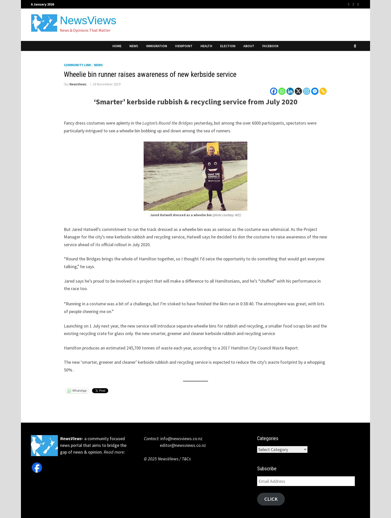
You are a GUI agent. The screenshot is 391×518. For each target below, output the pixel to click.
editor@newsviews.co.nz (175, 445)
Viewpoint (184, 46)
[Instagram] (306, 91)
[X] (298, 91)
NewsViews (88, 20)
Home (116, 46)
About (248, 46)
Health (206, 46)
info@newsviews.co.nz (180, 438)
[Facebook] (273, 91)
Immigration (156, 46)
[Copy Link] (323, 91)
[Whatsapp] (282, 91)
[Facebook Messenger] (314, 91)
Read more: (115, 452)
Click (271, 499)
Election (227, 46)
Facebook (270, 46)
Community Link (77, 65)
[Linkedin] (290, 91)
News (133, 46)
